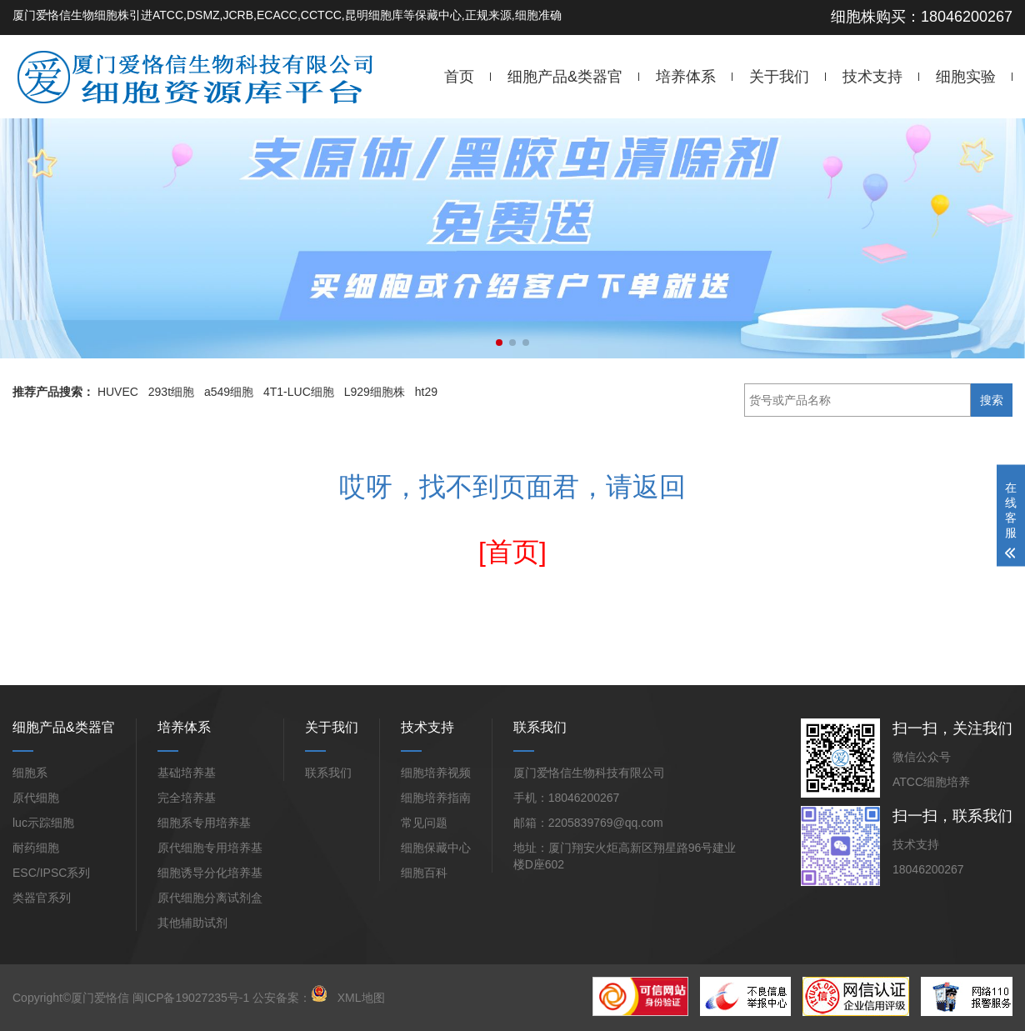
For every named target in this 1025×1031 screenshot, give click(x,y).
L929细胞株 (374, 391)
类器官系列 (41, 897)
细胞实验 (966, 76)
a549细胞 (228, 391)
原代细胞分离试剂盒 (210, 897)
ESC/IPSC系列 (51, 872)
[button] (499, 342)
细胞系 (30, 772)
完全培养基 (187, 797)
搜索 (991, 400)
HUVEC (118, 391)
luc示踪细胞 (43, 822)
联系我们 (328, 772)
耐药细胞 (35, 847)
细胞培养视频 (436, 772)
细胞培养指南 (436, 797)
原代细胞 (35, 797)
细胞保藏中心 (436, 847)
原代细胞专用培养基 (210, 847)
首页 (459, 76)
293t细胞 (171, 391)
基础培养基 (187, 772)
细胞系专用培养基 (204, 822)
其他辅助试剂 (193, 922)
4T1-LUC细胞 (298, 391)
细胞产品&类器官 (565, 76)
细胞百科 (424, 872)
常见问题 (424, 822)
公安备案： (290, 997)
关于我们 (779, 76)
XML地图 (361, 997)
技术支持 (872, 76)
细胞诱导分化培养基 (210, 872)
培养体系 (686, 76)
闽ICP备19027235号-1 (190, 997)
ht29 (426, 391)
